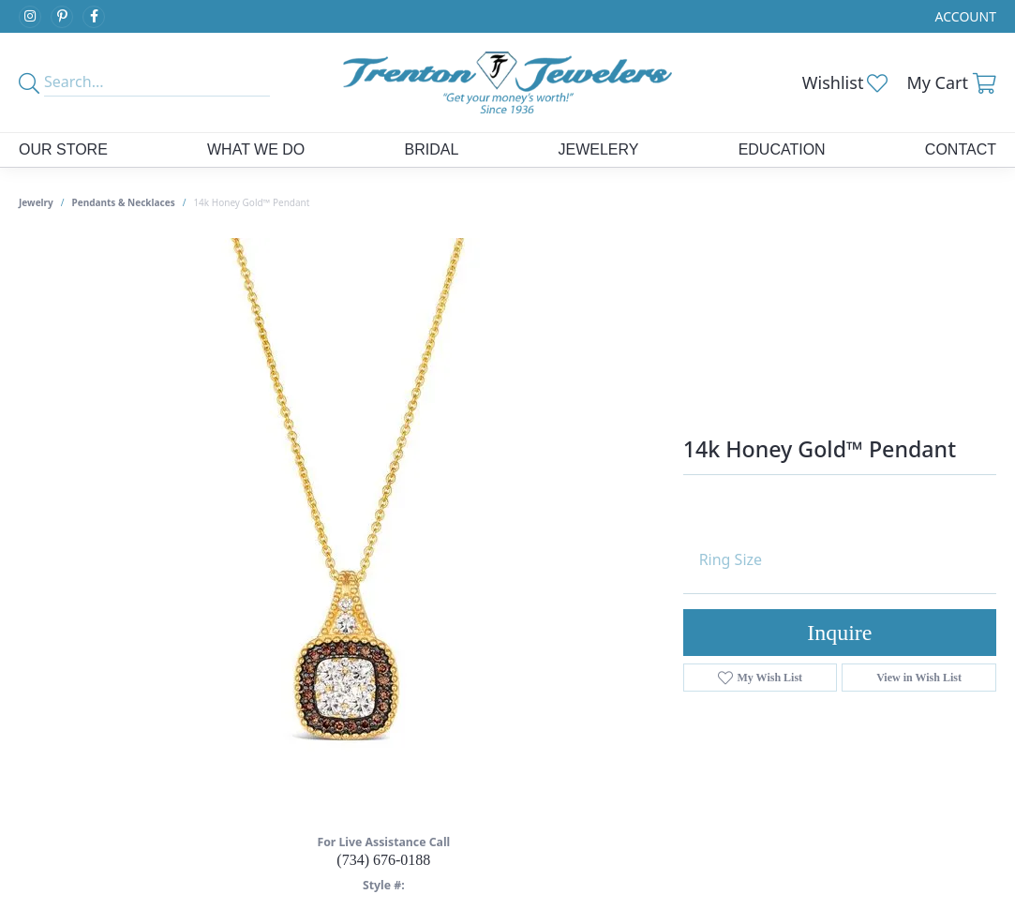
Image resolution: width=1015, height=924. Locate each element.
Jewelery (598, 149)
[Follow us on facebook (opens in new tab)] (93, 17)
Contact (960, 149)
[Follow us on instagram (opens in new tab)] (30, 17)
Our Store (63, 149)
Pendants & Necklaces (123, 202)
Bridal (432, 149)
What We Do (256, 149)
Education (782, 149)
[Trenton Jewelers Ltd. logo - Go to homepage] (507, 82)
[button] (964, 16)
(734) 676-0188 (383, 860)
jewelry (36, 202)
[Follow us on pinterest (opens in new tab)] (62, 17)
